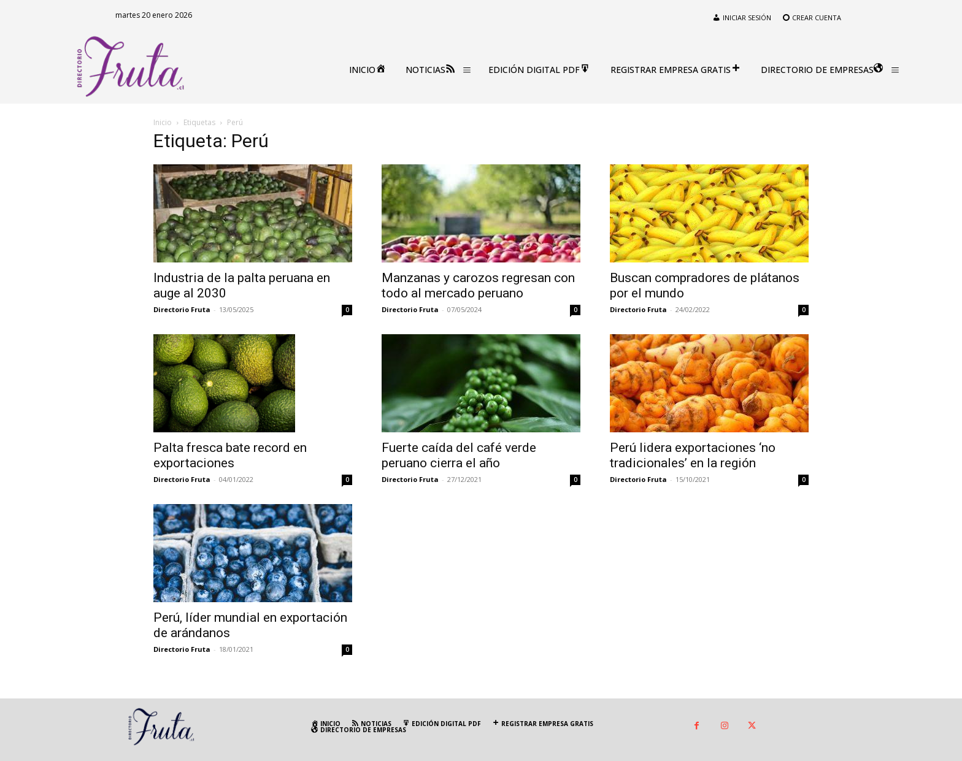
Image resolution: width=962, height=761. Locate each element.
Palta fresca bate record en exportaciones (230, 455)
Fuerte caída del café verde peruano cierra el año (459, 455)
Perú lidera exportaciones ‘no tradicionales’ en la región (692, 455)
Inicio (162, 122)
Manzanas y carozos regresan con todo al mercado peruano (478, 285)
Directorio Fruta (181, 309)
